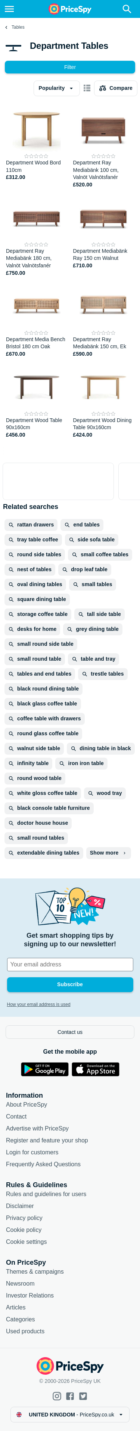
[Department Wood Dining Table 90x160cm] (103, 399)
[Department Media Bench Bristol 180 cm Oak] (36, 319)
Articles (15, 1307)
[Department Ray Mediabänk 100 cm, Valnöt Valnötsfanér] (103, 146)
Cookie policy (23, 1230)
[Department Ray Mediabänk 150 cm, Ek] (103, 319)
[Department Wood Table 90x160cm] (36, 399)
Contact (16, 1116)
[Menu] (9, 9)
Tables (18, 27)
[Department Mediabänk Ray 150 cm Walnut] (103, 234)
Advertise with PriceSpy (37, 1128)
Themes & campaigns (35, 1271)
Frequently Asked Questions (43, 1164)
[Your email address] (70, 964)
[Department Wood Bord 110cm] (36, 146)
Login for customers (32, 1152)
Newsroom (20, 1283)
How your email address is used (39, 1004)
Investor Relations (30, 1295)
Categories (20, 1319)
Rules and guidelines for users (46, 1194)
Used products (25, 1331)
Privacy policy (24, 1218)
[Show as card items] (87, 88)
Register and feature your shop (47, 1140)
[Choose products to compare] (115, 88)
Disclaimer (20, 1206)
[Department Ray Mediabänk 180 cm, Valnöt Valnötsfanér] (36, 234)
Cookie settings (26, 1242)
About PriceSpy (26, 1104)
